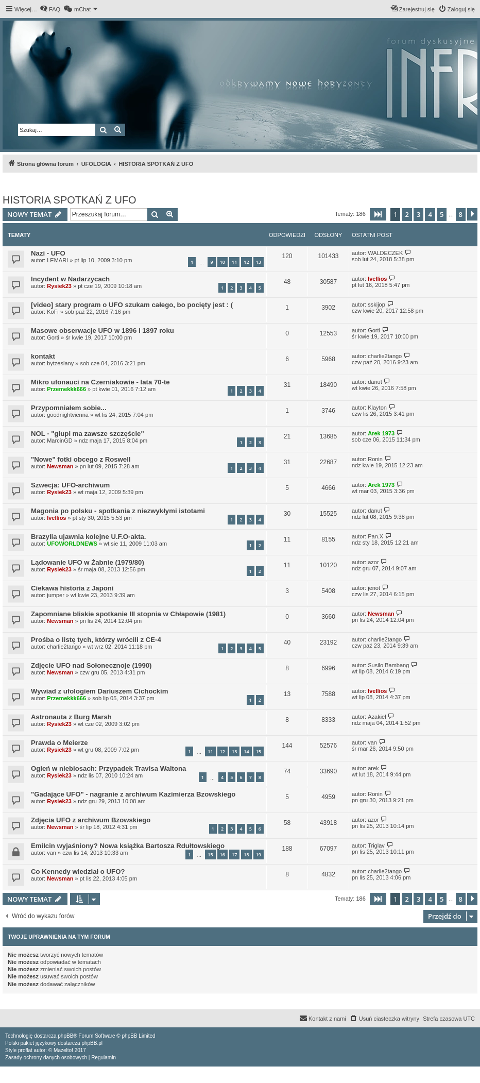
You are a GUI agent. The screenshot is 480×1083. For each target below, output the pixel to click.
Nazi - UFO (48, 253)
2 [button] (406, 214)
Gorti (53, 337)
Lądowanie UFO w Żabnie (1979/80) (87, 562)
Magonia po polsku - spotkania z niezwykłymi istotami (118, 511)
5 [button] (441, 214)
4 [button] (430, 214)
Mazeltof (63, 1050)
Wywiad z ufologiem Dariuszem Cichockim (99, 691)
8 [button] (460, 214)
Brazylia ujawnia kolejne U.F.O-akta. (88, 536)
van (372, 742)
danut (375, 382)
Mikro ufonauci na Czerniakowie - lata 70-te (100, 382)
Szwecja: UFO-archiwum (70, 485)
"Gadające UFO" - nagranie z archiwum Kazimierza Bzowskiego (133, 794)
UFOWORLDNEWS (72, 543)
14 (246, 751)
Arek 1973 (381, 433)
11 (234, 262)
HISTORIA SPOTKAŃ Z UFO (69, 200)
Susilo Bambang (388, 665)
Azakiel (377, 717)
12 (246, 262)
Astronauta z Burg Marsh (71, 717)
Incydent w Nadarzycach (70, 279)
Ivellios (377, 279)
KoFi (53, 312)
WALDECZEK (385, 253)
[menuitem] (50, 9)
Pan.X (375, 536)
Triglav (376, 845)
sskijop (376, 304)
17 (234, 854)
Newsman (60, 466)
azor (373, 562)
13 (258, 262)
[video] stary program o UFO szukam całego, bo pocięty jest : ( (132, 305)
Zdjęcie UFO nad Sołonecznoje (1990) (91, 665)
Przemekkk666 (66, 389)
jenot (374, 588)
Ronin (375, 459)
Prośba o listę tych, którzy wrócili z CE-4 (96, 640)
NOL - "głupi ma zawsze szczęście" (87, 433)
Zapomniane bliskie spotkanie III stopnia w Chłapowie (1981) (128, 614)
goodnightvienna (68, 415)
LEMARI (57, 260)
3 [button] (418, 214)
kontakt (43, 356)
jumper (55, 595)
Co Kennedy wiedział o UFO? (78, 871)
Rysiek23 (59, 286)
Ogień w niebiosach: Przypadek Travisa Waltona (108, 768)
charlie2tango (385, 356)
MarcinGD (60, 440)
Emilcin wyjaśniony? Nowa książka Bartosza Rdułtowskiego (128, 846)
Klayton (377, 407)
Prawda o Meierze (59, 743)
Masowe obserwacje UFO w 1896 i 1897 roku (102, 330)
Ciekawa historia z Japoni (72, 588)
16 (222, 854)
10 (222, 262)
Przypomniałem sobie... (69, 408)
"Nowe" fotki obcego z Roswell (81, 459)
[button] (378, 214)
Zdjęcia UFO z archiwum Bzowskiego (90, 820)
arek (373, 768)
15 (258, 751)
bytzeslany (60, 363)
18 (246, 854)
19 (258, 854)
